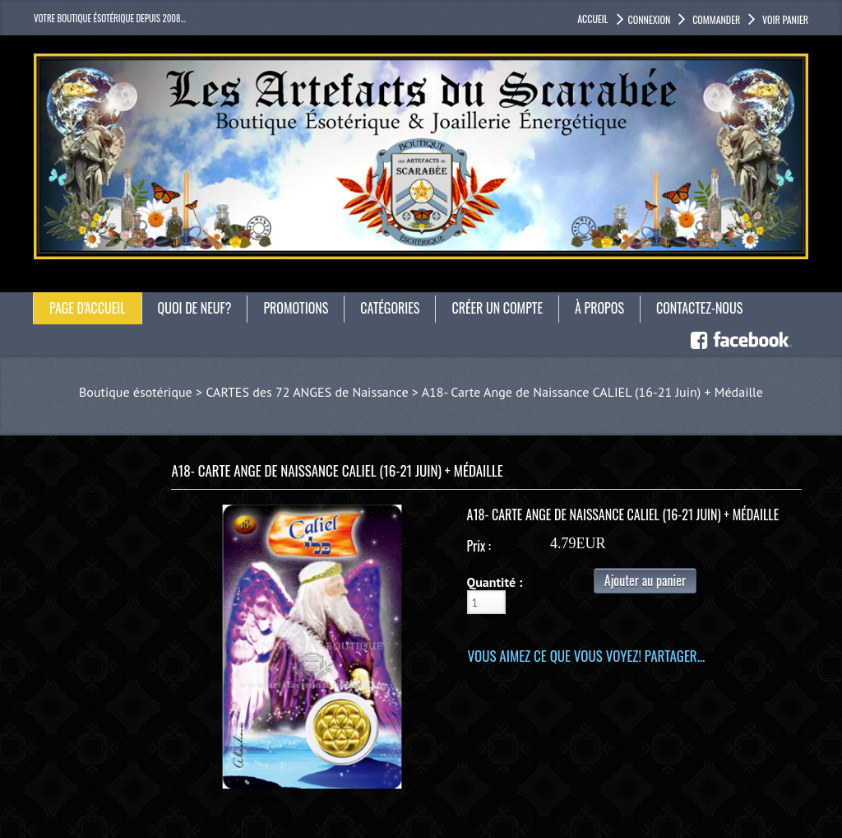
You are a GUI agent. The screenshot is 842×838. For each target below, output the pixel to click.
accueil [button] (592, 19)
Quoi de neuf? (195, 308)
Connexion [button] (649, 19)
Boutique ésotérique (135, 392)
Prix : (479, 546)
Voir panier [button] (784, 19)
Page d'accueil (87, 308)
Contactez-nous (699, 308)
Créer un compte (497, 308)
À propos (599, 308)
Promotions (295, 308)
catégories (389, 308)
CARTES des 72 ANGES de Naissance (307, 392)
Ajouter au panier (645, 580)
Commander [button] (715, 19)
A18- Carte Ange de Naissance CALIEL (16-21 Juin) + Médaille (592, 392)
